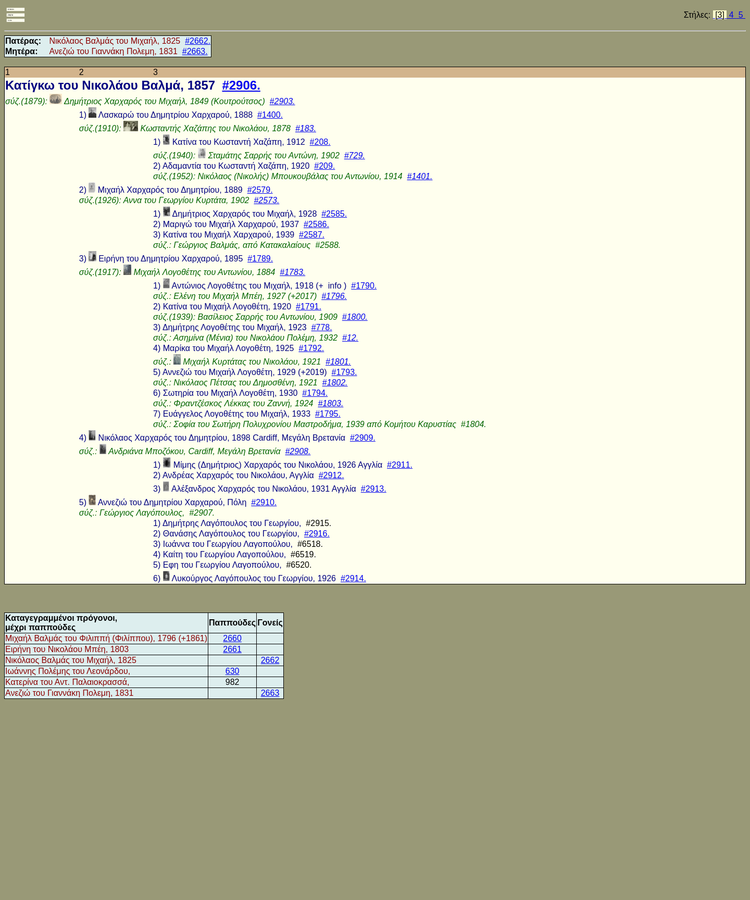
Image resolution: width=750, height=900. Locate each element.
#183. (305, 128)
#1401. (420, 176)
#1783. (292, 272)
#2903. (282, 101)
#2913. (373, 488)
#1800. (355, 316)
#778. (321, 327)
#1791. (308, 306)
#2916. (317, 533)
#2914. (353, 578)
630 (233, 671)
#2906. (241, 85)
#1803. (330, 403)
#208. (320, 142)
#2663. (195, 51)
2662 (270, 660)
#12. (350, 337)
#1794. (315, 393)
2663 (270, 693)
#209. (324, 165)
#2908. (297, 451)
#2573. (266, 200)
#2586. (316, 224)
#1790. (364, 285)
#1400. (270, 114)
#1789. (260, 258)
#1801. (338, 361)
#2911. (400, 464)
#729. (354, 155)
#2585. (334, 213)
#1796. (334, 296)
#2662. (197, 40)
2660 (232, 638)
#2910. (264, 502)
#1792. (311, 348)
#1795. (328, 413)
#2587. (311, 234)
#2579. (260, 189)
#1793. (344, 372)
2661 (232, 649)
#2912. (331, 475)
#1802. (335, 382)
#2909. (363, 437)
